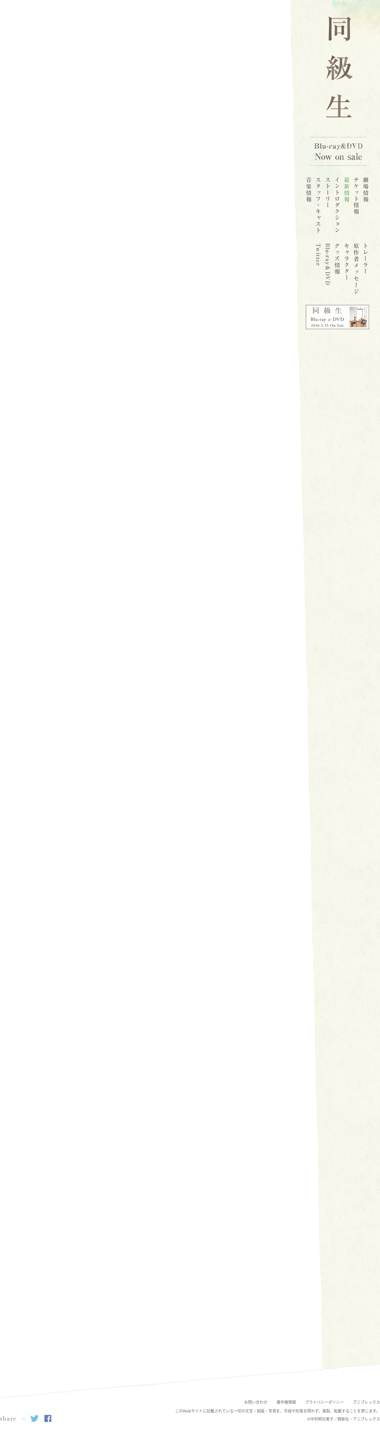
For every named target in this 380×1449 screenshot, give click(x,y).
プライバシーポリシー (324, 1402)
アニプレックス (366, 1402)
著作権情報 (286, 1402)
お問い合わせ (255, 1402)
